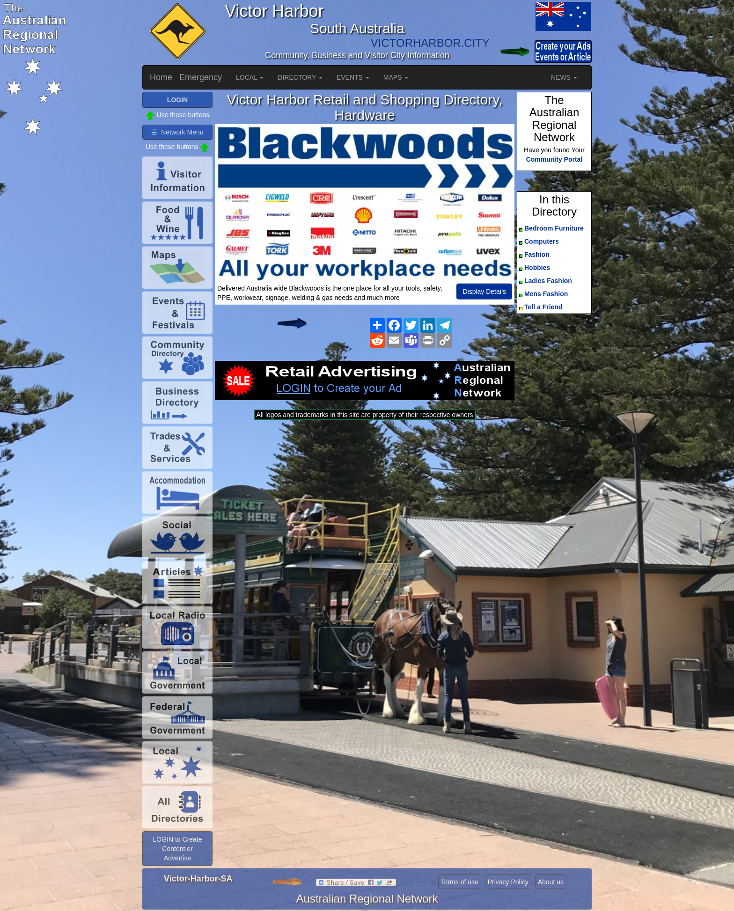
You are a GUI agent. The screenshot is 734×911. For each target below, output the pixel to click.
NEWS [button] (564, 77)
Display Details (484, 291)
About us (551, 882)
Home (161, 77)
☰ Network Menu (177, 132)
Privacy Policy (508, 882)
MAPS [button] (396, 77)
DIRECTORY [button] (300, 77)
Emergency (200, 77)
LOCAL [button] (250, 77)
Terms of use (459, 882)
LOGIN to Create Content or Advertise (177, 849)
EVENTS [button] (353, 77)
